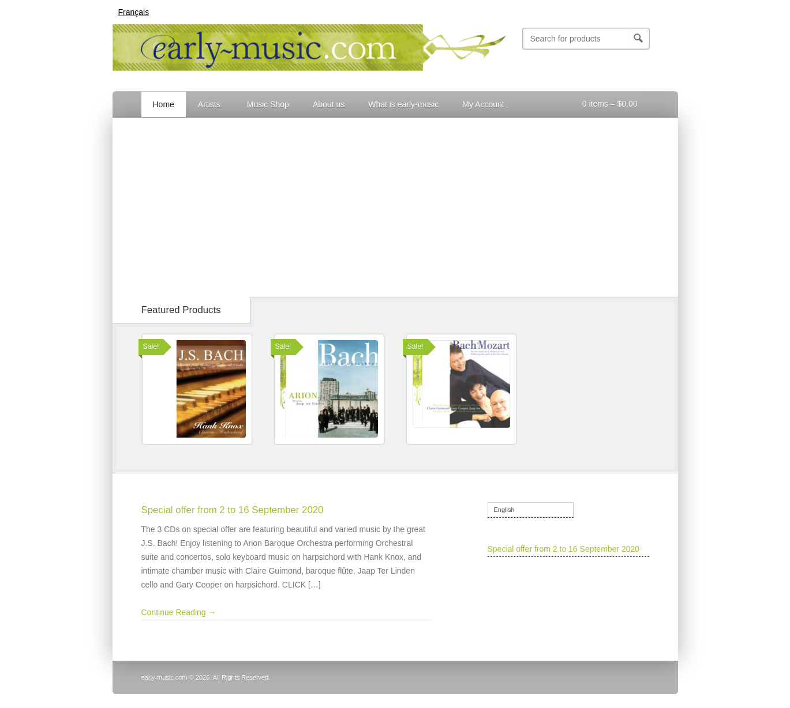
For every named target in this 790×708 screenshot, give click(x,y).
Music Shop (268, 104)
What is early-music (403, 104)
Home (163, 104)
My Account (482, 106)
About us (329, 104)
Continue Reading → (178, 612)
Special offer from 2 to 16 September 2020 (232, 509)
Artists (208, 106)
